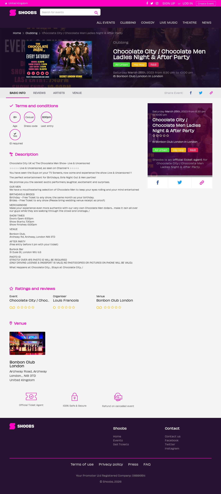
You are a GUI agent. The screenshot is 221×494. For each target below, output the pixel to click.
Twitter (170, 444)
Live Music (168, 22)
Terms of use (82, 464)
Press (133, 464)
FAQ (147, 464)
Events (118, 440)
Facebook (172, 440)
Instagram (172, 448)
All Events (106, 22)
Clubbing (128, 22)
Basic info (18, 92)
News (206, 22)
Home (17, 33)
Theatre (190, 22)
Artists (59, 92)
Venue (77, 92)
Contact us (172, 436)
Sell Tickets (121, 444)
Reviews (39, 92)
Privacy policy (111, 464)
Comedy (148, 22)
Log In (188, 3)
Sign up (168, 3)
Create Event (206, 3)
